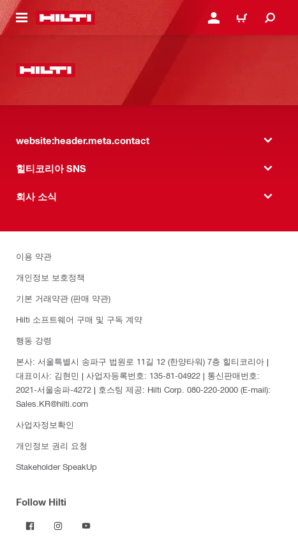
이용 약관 (34, 256)
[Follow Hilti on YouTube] (86, 526)
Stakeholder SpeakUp (56, 466)
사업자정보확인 (45, 424)
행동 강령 (34, 340)
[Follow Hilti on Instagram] (58, 526)
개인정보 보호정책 (50, 277)
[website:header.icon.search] (270, 18)
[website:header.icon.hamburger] (22, 18)
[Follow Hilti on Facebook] (30, 526)
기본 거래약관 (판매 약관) (63, 298)
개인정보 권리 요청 (51, 445)
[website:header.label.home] (65, 18)
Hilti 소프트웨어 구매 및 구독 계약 (79, 319)
